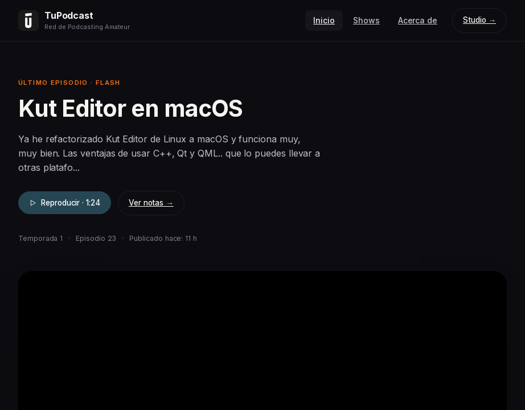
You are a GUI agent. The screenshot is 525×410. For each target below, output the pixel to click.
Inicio (324, 20)
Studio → (479, 19)
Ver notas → (151, 202)
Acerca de (417, 20)
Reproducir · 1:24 (64, 202)
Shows (366, 20)
